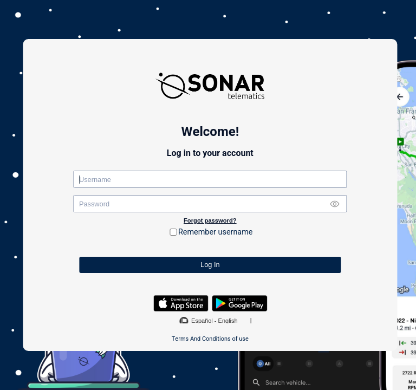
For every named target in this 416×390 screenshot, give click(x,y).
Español (202, 320)
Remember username (215, 232)
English (228, 320)
